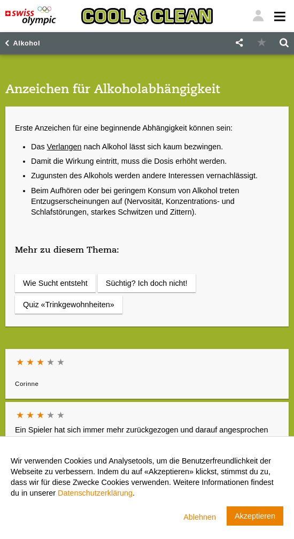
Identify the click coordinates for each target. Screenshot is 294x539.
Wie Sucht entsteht (55, 283)
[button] (239, 43)
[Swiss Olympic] (30, 16)
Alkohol (26, 43)
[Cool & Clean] (147, 16)
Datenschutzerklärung (95, 493)
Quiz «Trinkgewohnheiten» (68, 304)
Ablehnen (199, 517)
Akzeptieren (255, 516)
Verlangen (64, 146)
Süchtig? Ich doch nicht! (147, 283)
